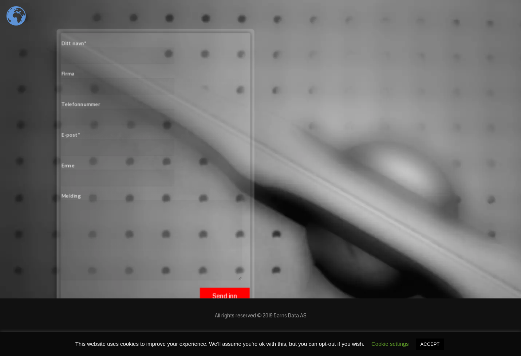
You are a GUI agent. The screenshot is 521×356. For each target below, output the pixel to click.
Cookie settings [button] (390, 344)
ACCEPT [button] (430, 344)
